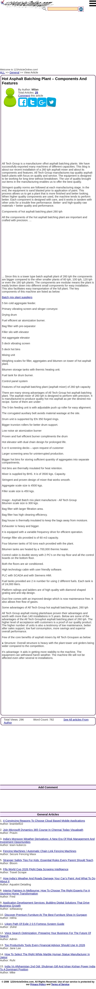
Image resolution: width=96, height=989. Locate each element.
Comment (24, 95)
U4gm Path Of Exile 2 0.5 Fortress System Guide (34, 923)
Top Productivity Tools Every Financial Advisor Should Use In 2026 (45, 945)
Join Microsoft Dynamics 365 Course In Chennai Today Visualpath (43, 829)
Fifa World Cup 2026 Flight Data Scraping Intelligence (35, 869)
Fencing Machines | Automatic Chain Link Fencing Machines (39, 851)
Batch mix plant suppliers (17, 297)
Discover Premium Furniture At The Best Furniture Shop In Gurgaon (46, 914)
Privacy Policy (38, 984)
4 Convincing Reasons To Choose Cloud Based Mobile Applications (44, 820)
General (14, 72)
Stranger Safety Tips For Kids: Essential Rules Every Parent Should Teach (48, 860)
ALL (2, 72)
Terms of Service (60, 984)
